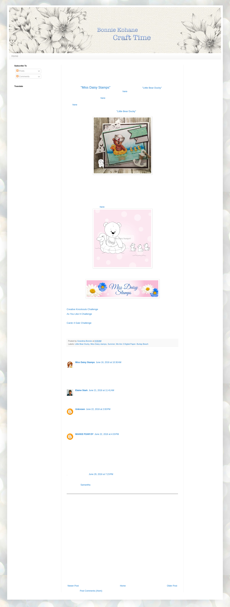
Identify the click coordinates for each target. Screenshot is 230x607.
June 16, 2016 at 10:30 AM (108, 362)
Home (14, 56)
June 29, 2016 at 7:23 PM (101, 474)
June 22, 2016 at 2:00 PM (98, 409)
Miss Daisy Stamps (85, 362)
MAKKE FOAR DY (84, 434)
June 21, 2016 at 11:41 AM (101, 390)
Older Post (172, 586)
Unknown (80, 409)
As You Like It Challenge (79, 314)
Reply (78, 380)
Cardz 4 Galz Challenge (79, 323)
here (125, 91)
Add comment (75, 496)
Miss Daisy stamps (99, 344)
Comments (22, 76)
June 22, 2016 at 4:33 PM (106, 434)
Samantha (85, 485)
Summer (111, 344)
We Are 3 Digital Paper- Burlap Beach (132, 344)
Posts (20, 71)
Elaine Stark (81, 390)
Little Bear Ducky (82, 344)
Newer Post (73, 586)
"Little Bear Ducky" (152, 87)
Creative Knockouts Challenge (82, 309)
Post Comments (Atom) (91, 591)
